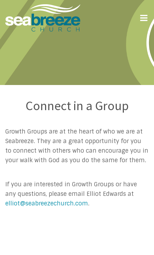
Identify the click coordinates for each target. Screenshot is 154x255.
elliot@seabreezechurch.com (46, 203)
